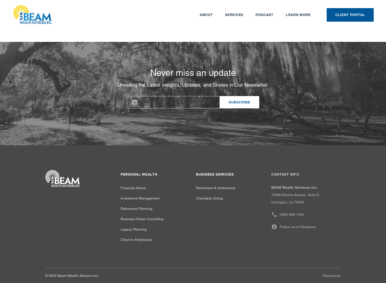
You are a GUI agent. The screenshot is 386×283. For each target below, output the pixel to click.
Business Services (215, 174)
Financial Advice (133, 188)
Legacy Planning (133, 229)
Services (234, 15)
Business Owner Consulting (142, 219)
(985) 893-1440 (287, 214)
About (206, 15)
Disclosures (332, 276)
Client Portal (350, 15)
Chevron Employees (136, 240)
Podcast (264, 15)
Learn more (298, 15)
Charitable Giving (209, 198)
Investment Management (140, 198)
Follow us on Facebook (293, 227)
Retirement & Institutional (215, 188)
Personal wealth (139, 174)
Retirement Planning (136, 209)
